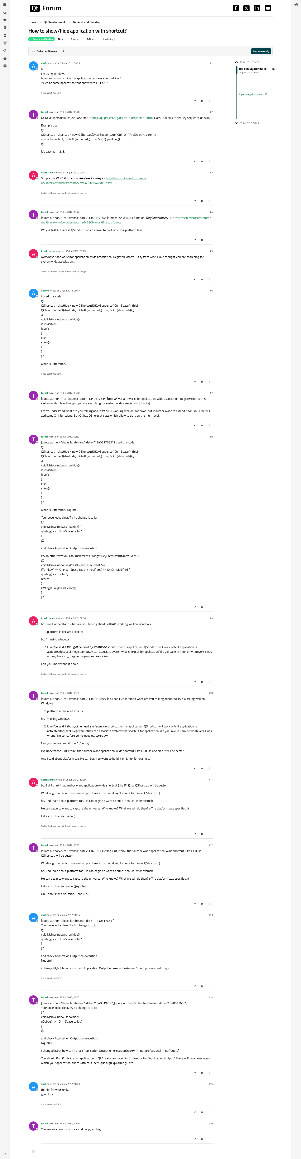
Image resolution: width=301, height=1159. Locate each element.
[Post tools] (209, 101)
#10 (211, 693)
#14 (211, 997)
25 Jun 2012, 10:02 (69, 693)
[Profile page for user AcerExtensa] (33, 175)
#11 (211, 779)
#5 (211, 251)
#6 (211, 290)
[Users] (5, 35)
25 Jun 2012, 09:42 (76, 172)
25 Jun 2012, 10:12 (69, 845)
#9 (211, 618)
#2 (211, 112)
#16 (211, 1123)
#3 (211, 172)
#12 (211, 845)
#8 (211, 436)
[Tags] (5, 20)
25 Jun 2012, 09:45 (76, 251)
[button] (5, 1154)
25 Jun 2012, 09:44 (69, 212)
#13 (211, 915)
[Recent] (5, 12)
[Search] (5, 51)
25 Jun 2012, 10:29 (69, 1123)
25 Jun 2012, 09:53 (69, 436)
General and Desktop (41, 39)
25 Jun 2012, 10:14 (70, 915)
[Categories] (5, 5)
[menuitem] (296, 5)
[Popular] (5, 28)
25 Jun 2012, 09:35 (70, 63)
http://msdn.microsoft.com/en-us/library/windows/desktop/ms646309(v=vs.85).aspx (93, 180)
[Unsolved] (5, 66)
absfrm (45, 63)
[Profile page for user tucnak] (33, 114)
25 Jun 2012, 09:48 (69, 393)
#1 (211, 63)
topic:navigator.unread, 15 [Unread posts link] (253, 94)
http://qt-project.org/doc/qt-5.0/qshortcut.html (122, 117)
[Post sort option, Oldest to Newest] (44, 51)
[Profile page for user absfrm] (33, 66)
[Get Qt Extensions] (5, 58)
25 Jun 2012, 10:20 (70, 1084)
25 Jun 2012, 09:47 (70, 290)
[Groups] (5, 43)
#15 (211, 1084)
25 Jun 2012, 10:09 (76, 779)
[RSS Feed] (63, 51)
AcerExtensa (48, 172)
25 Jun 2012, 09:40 (69, 112)
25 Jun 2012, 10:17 (69, 997)
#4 (211, 212)
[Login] (296, 5)
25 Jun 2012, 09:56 (76, 618)
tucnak (45, 112)
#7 (211, 393)
